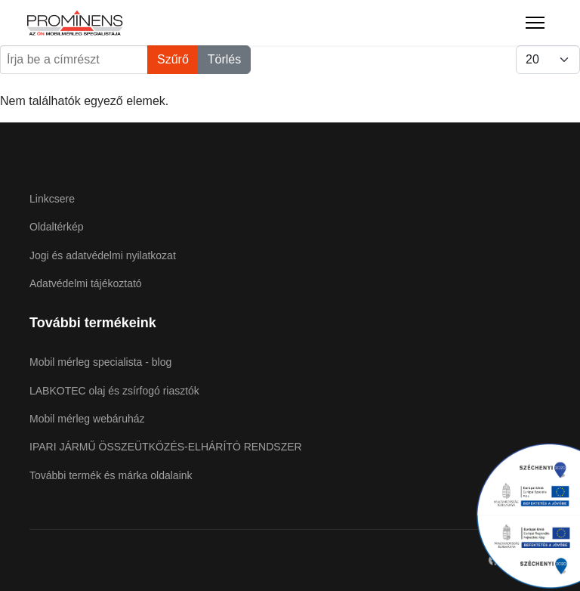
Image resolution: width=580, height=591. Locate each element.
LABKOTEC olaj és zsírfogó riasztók (114, 391)
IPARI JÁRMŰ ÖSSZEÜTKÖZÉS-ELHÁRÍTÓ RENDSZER (165, 447)
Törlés (224, 59)
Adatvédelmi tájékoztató (85, 283)
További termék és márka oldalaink (111, 475)
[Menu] (535, 22)
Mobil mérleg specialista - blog (100, 362)
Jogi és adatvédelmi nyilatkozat (102, 255)
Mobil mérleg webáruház (87, 419)
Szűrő (173, 59)
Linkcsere (52, 199)
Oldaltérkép (56, 227)
